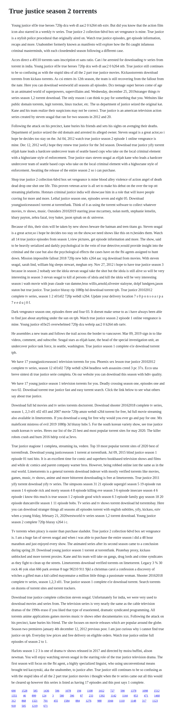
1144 (125, 695)
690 (13, 690)
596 (57, 690)
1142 (113, 695)
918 (13, 705)
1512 (156, 690)
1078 (68, 690)
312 (13, 700)
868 (24, 700)
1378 (133, 690)
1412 (101, 690)
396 (72, 695)
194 (79, 690)
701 (45, 700)
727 (112, 690)
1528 (24, 690)
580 (62, 695)
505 (24, 705)
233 (91, 695)
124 (44, 695)
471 (146, 695)
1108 (90, 690)
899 (34, 695)
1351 (14, 695)
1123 (155, 700)
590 (122, 690)
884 (78, 700)
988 (99, 700)
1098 (145, 690)
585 (35, 690)
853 (136, 695)
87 (81, 695)
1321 (34, 700)
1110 (122, 700)
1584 (67, 700)
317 (144, 700)
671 (45, 705)
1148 (133, 700)
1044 (110, 700)
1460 (157, 695)
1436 (46, 690)
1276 (88, 700)
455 (56, 700)
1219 (34, 705)
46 (24, 695)
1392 (102, 695)
